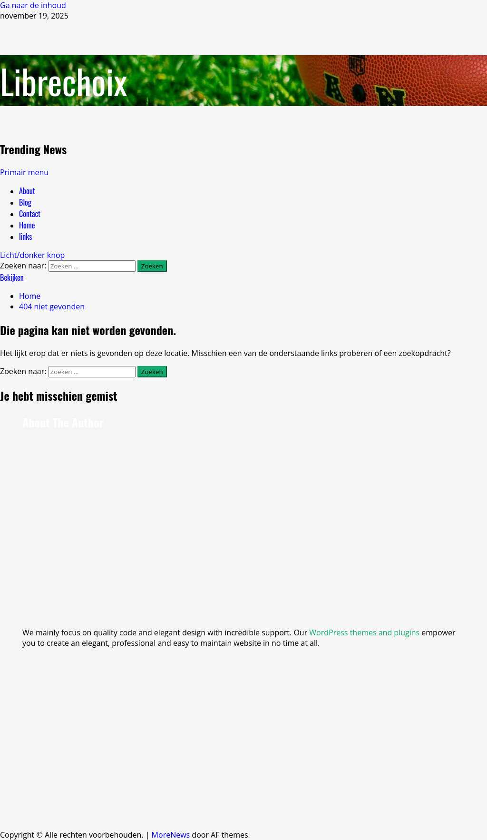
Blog (25, 202)
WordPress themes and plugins (364, 632)
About (27, 191)
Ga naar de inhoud (33, 5)
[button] (24, 172)
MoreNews (171, 835)
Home (27, 225)
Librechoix (63, 80)
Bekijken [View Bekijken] (12, 277)
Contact (29, 213)
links (25, 236)
